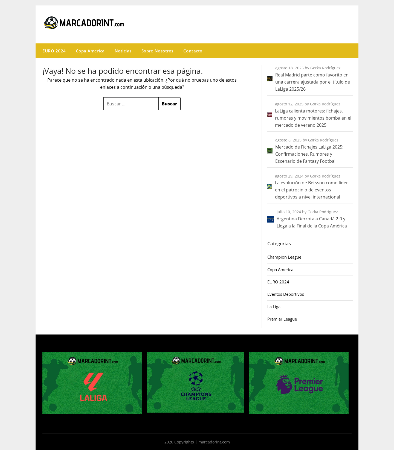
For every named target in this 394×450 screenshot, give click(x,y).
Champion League (284, 257)
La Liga (273, 306)
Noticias (123, 51)
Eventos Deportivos (285, 294)
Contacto (192, 51)
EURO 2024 (54, 51)
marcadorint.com (214, 442)
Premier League (282, 319)
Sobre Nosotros (157, 51)
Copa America (90, 51)
